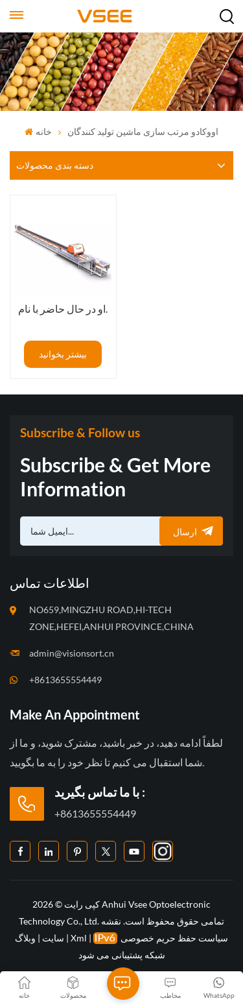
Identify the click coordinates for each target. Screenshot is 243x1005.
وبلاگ (25, 937)
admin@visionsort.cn (71, 653)
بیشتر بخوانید (63, 353)
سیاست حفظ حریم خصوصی (174, 937)
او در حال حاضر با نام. (63, 308)
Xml (79, 937)
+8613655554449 (65, 679)
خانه (38, 131)
